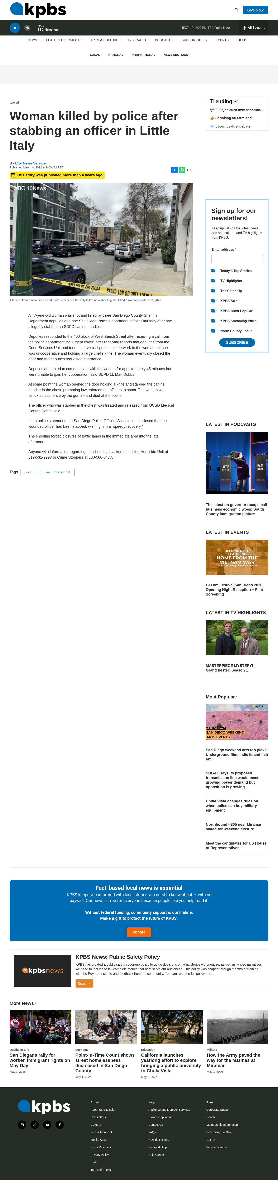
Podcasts (164, 43)
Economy (81, 1049)
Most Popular (222, 696)
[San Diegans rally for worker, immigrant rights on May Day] (40, 1027)
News (32, 43)
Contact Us (155, 1124)
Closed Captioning (160, 1117)
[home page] (37, 11)
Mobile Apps (98, 1139)
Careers (96, 1124)
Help (242, 43)
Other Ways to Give (219, 1132)
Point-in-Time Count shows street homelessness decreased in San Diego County (105, 1062)
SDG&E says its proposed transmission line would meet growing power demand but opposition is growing (232, 780)
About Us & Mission (103, 1109)
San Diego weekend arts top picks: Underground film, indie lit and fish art (237, 754)
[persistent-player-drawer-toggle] (253, 30)
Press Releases (101, 1147)
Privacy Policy (100, 1154)
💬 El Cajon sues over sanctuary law (236, 112)
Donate (139, 932)
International (143, 54)
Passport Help (157, 1147)
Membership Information (222, 1124)
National (115, 54)
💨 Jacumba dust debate (230, 126)
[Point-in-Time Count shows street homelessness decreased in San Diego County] (106, 1027)
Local (95, 54)
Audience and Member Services (169, 1109)
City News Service (30, 163)
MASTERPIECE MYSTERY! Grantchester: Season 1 (229, 668)
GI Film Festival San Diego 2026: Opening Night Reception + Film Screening (235, 589)
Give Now (256, 10)
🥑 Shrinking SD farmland (231, 118)
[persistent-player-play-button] (15, 30)
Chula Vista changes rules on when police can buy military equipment (232, 805)
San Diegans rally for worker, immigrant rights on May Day (40, 1060)
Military (212, 1049)
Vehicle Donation (217, 1147)
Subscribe (237, 342)
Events (222, 43)
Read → (84, 983)
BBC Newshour (48, 32)
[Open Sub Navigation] (40, 43)
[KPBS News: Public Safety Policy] (42, 971)
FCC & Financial (101, 1132)
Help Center (156, 1154)
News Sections (176, 54)
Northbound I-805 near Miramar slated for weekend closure (234, 826)
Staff (94, 1162)
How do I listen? (158, 1139)
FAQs (152, 1132)
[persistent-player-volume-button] (27, 30)
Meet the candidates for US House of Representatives (236, 845)
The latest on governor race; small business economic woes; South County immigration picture (236, 509)
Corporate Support (218, 1109)
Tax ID (210, 1139)
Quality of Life (19, 1049)
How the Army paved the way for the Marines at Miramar (233, 1060)
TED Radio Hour (219, 30)
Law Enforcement (57, 472)
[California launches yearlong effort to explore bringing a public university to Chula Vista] (172, 1027)
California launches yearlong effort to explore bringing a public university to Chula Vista (171, 1062)
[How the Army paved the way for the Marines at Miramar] (237, 1027)
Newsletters (98, 1117)
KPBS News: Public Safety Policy (118, 957)
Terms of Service (101, 1169)
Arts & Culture (104, 43)
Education (148, 1049)
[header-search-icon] (237, 11)
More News (23, 1003)
